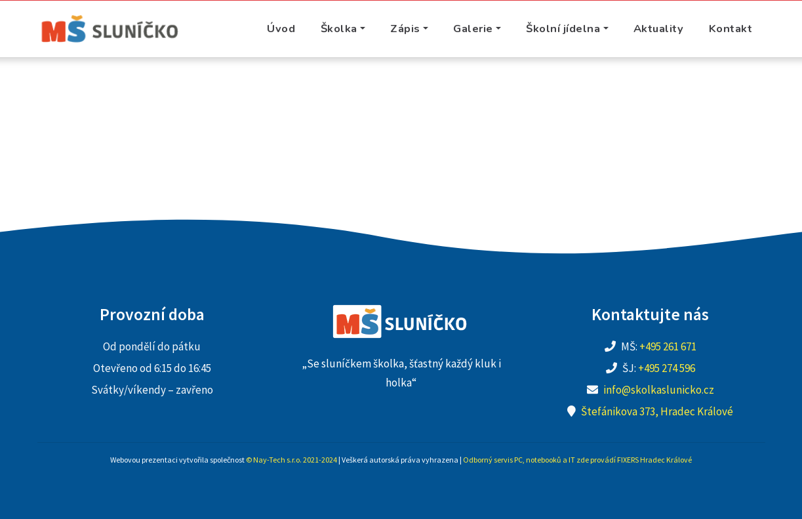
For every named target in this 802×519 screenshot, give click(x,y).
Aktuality (658, 28)
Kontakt (731, 28)
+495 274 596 (666, 368)
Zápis (405, 28)
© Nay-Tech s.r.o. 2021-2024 (291, 460)
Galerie (473, 28)
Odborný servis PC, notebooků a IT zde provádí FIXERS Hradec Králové (577, 460)
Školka (339, 28)
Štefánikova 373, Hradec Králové (657, 411)
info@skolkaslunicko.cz (658, 390)
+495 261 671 (667, 346)
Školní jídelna (563, 28)
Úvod (281, 28)
